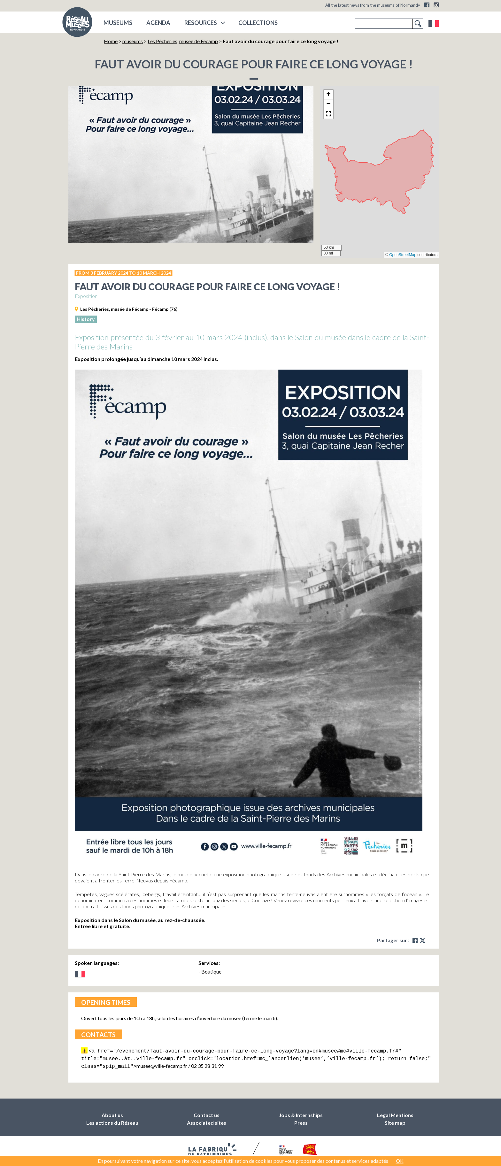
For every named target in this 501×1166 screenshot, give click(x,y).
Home (111, 41)
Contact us (207, 1113)
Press (301, 1121)
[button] (328, 94)
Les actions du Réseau (112, 1121)
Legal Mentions (395, 1113)
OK (400, 1161)
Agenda (158, 22)
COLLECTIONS (258, 22)
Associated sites (206, 1121)
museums (118, 22)
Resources (200, 22)
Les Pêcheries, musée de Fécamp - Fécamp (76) (129, 309)
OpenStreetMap (402, 255)
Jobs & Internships (301, 1113)
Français (433, 23)
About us (112, 1113)
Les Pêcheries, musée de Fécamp (183, 41)
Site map (395, 1121)
